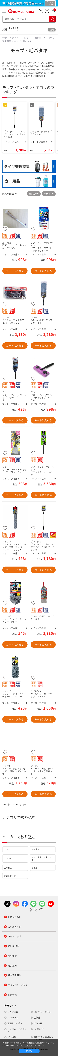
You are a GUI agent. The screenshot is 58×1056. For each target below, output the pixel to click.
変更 (52, 29)
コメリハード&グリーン (16, 1030)
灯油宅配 (38, 1023)
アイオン (35, 849)
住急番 (37, 1017)
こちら (28, 1045)
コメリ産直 (12, 1012)
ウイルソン (36, 867)
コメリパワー (40, 1029)
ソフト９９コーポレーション (42, 858)
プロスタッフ (10, 875)
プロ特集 (11, 1037)
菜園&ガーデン (14, 1023)
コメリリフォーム (42, 1012)
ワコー (7, 849)
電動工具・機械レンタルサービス (43, 1038)
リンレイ (8, 858)
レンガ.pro (12, 1017)
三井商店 (8, 867)
